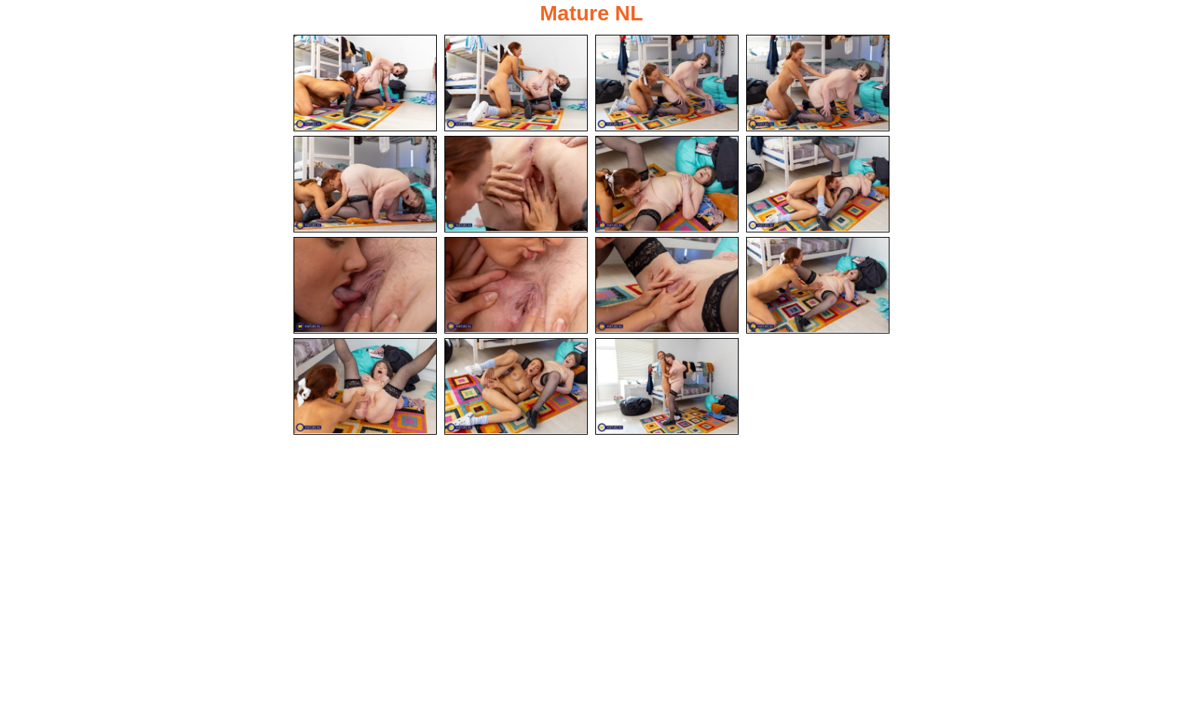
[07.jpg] (667, 184)
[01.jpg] (365, 83)
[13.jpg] (365, 386)
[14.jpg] (516, 386)
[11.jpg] (667, 285)
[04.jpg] (818, 83)
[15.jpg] (667, 386)
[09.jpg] (365, 285)
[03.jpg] (667, 83)
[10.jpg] (516, 285)
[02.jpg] (516, 83)
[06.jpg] (516, 184)
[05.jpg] (365, 184)
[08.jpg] (818, 184)
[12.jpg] (818, 285)
